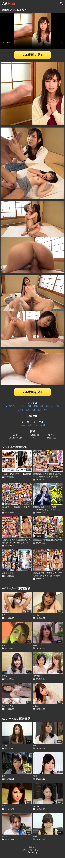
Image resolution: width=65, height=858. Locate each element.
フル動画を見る (32, 55)
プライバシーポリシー (32, 850)
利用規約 (32, 847)
